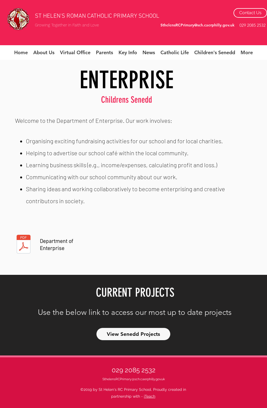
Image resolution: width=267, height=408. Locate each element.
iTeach (149, 396)
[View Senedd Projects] (133, 334)
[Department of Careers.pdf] (23, 245)
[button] (44, 52)
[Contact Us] (250, 13)
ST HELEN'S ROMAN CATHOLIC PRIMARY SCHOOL (97, 16)
